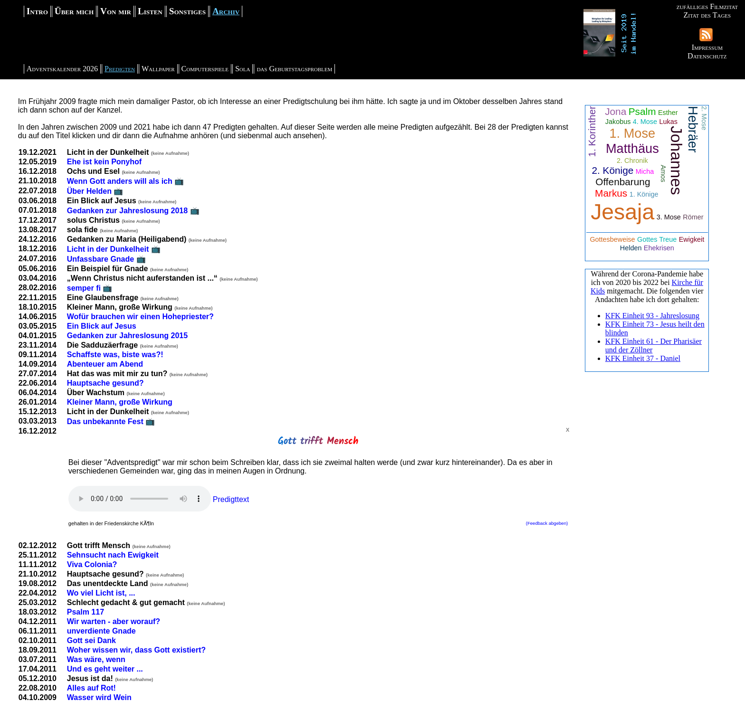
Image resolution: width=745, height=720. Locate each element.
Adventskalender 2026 (62, 69)
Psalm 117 (85, 612)
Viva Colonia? (92, 564)
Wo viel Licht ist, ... (101, 593)
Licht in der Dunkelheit (108, 249)
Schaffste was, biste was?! (115, 355)
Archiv (225, 11)
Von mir (115, 11)
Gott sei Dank (91, 640)
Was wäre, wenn (96, 659)
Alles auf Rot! (91, 688)
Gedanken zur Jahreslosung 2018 (127, 211)
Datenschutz (707, 56)
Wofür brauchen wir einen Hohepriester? (140, 317)
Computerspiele (205, 69)
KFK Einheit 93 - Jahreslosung (652, 316)
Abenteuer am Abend (105, 364)
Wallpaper (158, 69)
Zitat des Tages (707, 15)
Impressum (707, 47)
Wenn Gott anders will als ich (119, 181)
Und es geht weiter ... (105, 669)
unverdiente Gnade (101, 631)
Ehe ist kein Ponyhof (104, 162)
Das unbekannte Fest (105, 421)
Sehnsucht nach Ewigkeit (113, 555)
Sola (242, 69)
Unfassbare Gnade (100, 259)
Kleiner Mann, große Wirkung (119, 402)
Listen (150, 11)
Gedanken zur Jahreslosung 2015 (127, 336)
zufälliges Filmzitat (707, 6)
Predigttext (231, 499)
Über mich (74, 11)
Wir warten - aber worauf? (113, 621)
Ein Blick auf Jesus (101, 326)
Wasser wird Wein (99, 697)
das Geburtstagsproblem (294, 69)
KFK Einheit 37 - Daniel (642, 358)
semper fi (84, 288)
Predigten (120, 69)
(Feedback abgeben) (547, 523)
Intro (37, 11)
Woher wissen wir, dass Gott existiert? (136, 650)
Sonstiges (187, 11)
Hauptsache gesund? (105, 383)
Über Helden (89, 191)
